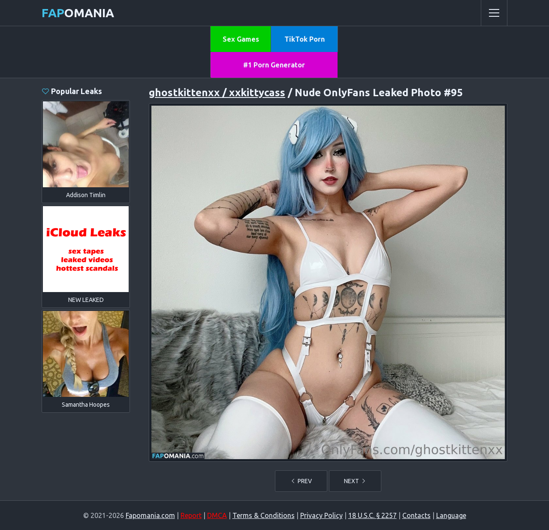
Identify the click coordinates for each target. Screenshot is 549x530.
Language (451, 515)
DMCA (217, 515)
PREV (301, 481)
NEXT (355, 481)
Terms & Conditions (263, 515)
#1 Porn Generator (274, 65)
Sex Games (241, 39)
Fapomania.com (150, 515)
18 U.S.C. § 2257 (372, 515)
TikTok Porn (304, 39)
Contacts (416, 515)
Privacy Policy (321, 515)
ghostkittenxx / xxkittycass (217, 92)
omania (78, 12)
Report (191, 515)
